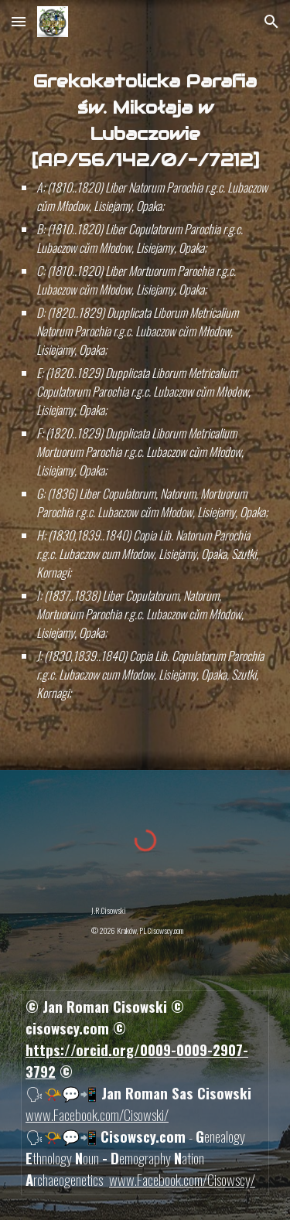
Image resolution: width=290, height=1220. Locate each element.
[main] (145, 385)
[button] (18, 21)
